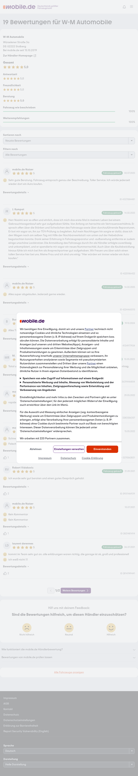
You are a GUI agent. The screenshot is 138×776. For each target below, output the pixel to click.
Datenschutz (68, 458)
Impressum (45, 458)
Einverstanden (102, 449)
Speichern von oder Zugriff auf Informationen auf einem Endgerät (63, 378)
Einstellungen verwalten (69, 449)
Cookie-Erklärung (92, 458)
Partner (89, 329)
